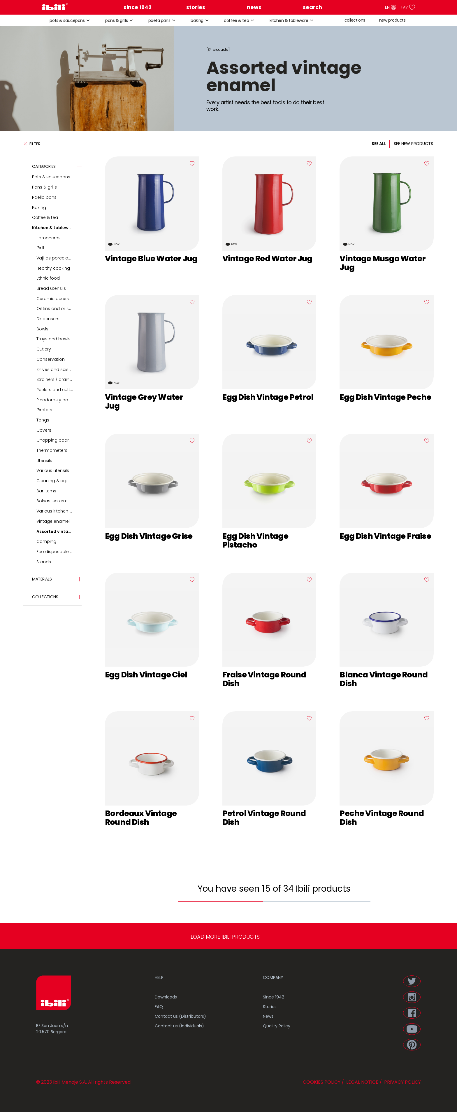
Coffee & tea (236, 20)
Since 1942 (273, 997)
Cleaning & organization (59, 481)
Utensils (44, 460)
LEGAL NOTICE (361, 1082)
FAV (408, 7)
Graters (44, 410)
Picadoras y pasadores (59, 400)
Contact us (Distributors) (180, 1016)
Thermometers (51, 450)
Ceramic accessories (58, 298)
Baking (197, 20)
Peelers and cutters (56, 390)
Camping (46, 541)
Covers (43, 430)
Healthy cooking (53, 268)
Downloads (166, 997)
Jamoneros (48, 238)
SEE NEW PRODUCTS (413, 144)
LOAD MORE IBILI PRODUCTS (229, 936)
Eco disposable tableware (59, 552)
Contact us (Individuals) (179, 1026)
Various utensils (52, 470)
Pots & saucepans (67, 20)
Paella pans (159, 20)
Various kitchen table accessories (59, 511)
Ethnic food (48, 278)
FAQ (159, 1007)
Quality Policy (276, 1026)
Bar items (46, 491)
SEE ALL (379, 144)
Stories (270, 1007)
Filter (31, 144)
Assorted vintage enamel (59, 531)
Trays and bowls (53, 339)
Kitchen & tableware (289, 20)
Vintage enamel (53, 521)
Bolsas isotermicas (56, 501)
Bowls (42, 329)
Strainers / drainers (56, 379)
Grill (40, 248)
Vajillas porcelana (55, 258)
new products (392, 20)
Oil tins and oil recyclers (59, 308)
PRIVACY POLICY (402, 1082)
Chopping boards (55, 440)
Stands (43, 562)
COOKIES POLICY (321, 1082)
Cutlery (43, 349)
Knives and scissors (57, 369)
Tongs (42, 420)
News (268, 1016)
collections (354, 20)
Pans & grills (116, 20)
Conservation (50, 359)
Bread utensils (51, 288)
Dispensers (47, 319)
